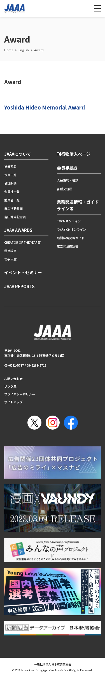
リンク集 (10, 386)
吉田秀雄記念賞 (15, 217)
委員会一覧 (12, 200)
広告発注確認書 (67, 246)
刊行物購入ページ (73, 154)
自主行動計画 (13, 208)
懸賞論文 (10, 250)
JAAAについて (17, 154)
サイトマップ (13, 402)
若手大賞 (10, 259)
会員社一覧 (12, 191)
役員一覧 (10, 175)
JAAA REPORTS (19, 286)
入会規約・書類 (67, 180)
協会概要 (10, 166)
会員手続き (67, 168)
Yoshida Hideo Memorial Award (44, 107)
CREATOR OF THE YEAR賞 (22, 242)
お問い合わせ (13, 378)
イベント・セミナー (23, 272)
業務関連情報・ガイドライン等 (78, 205)
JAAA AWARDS (18, 230)
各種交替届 (64, 189)
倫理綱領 (10, 183)
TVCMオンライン (69, 221)
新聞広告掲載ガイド (71, 238)
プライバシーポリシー (19, 394)
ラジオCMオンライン (71, 229)
